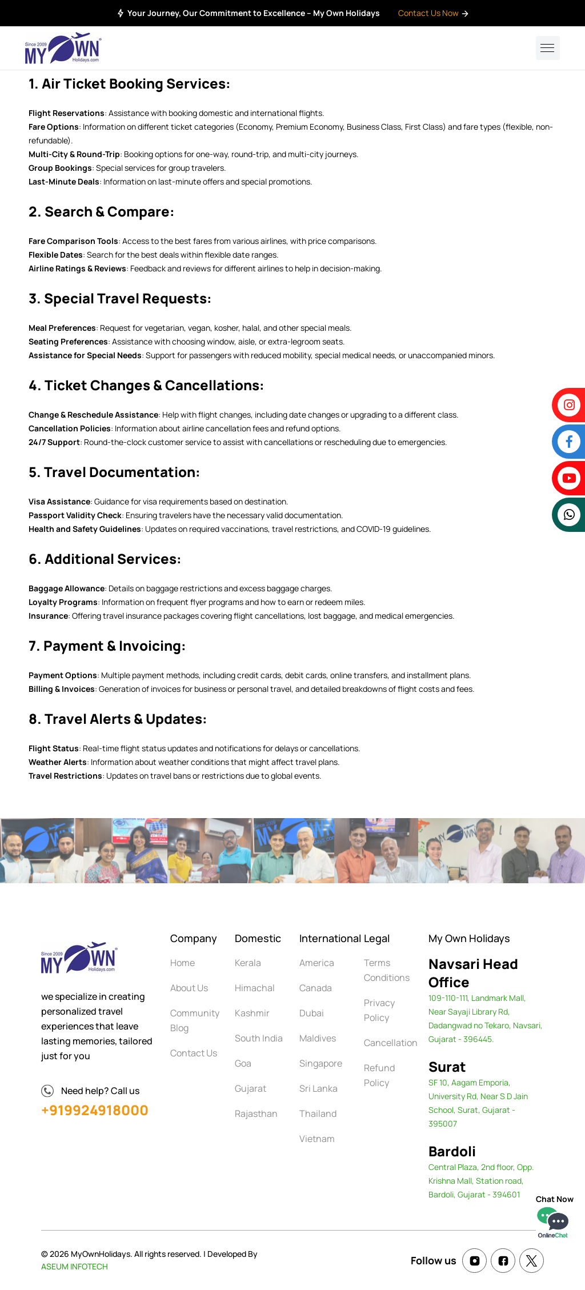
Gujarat (250, 1088)
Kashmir (252, 1013)
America (316, 962)
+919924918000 (95, 1109)
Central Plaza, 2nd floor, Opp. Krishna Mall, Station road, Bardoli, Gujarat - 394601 (481, 1180)
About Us (189, 987)
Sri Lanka (318, 1088)
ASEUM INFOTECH (74, 1266)
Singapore (320, 1063)
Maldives (317, 1038)
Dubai (311, 1013)
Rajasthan (256, 1113)
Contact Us (193, 1053)
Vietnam (317, 1138)
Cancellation (391, 1042)
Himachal (255, 987)
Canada (315, 987)
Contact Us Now (434, 12)
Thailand (317, 1113)
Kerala (248, 962)
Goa (243, 1063)
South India (259, 1038)
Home (182, 962)
